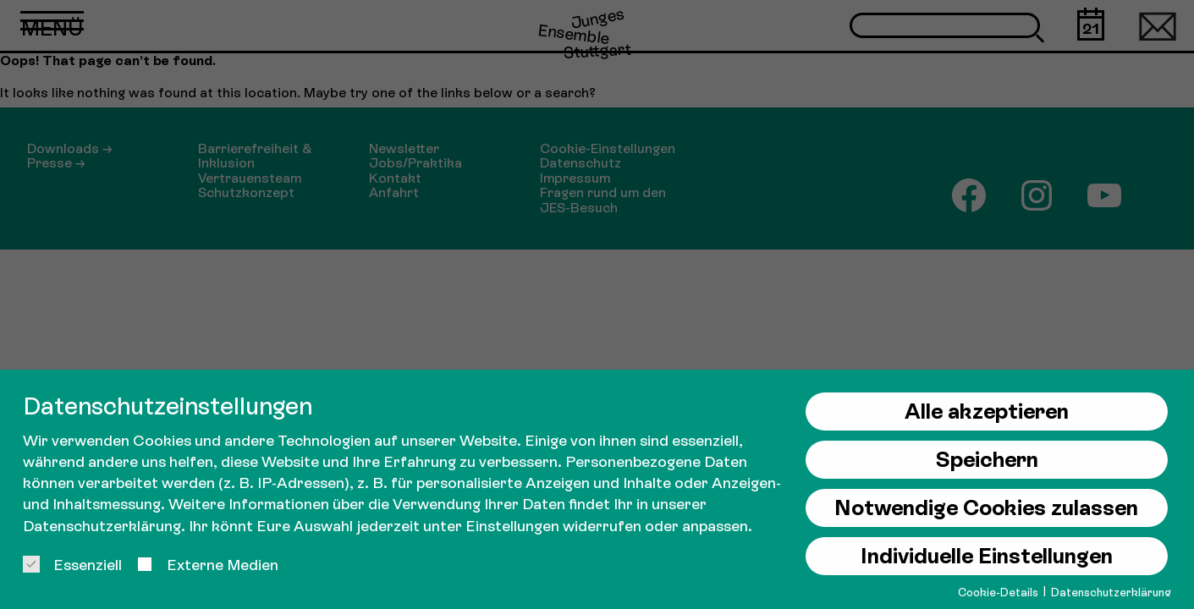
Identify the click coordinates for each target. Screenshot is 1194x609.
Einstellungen (512, 526)
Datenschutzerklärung (102, 526)
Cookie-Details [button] (999, 592)
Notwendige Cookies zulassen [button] (986, 508)
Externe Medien (207, 564)
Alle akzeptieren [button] (987, 411)
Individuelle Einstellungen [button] (987, 556)
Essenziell (72, 564)
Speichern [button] (986, 459)
